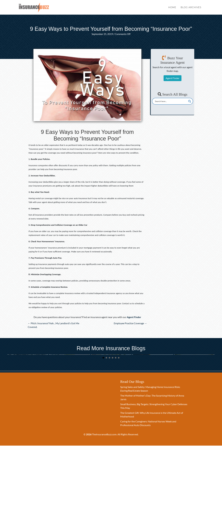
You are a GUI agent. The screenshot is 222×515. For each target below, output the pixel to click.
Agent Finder (172, 78)
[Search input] (170, 101)
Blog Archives (191, 9)
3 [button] (109, 427)
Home (172, 9)
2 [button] (106, 427)
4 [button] (112, 427)
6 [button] (118, 427)
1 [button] (103, 427)
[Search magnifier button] (189, 101)
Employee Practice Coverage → (130, 323)
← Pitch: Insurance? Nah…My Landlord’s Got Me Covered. (53, 325)
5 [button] (115, 427)
